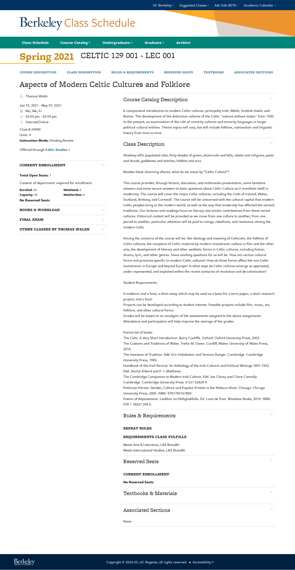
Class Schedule (35, 42)
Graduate (155, 42)
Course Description (38, 72)
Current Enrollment (42, 165)
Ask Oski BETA (227, 5)
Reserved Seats (178, 72)
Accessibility (203, 561)
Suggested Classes (194, 5)
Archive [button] (183, 42)
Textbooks (214, 72)
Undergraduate (118, 42)
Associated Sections (253, 72)
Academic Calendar (260, 5)
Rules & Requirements (132, 72)
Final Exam (32, 219)
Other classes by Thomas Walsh (54, 229)
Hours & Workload (40, 210)
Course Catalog (75, 42)
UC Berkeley (164, 5)
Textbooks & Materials (150, 493)
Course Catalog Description (155, 99)
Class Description (84, 72)
